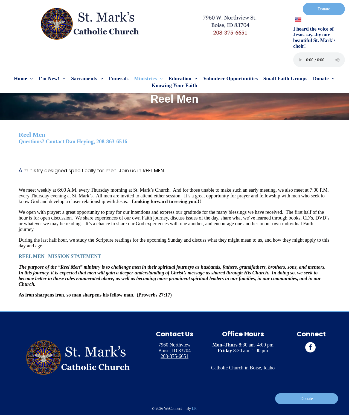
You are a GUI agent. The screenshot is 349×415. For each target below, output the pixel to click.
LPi (194, 409)
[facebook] (310, 348)
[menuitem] (23, 78)
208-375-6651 (174, 356)
